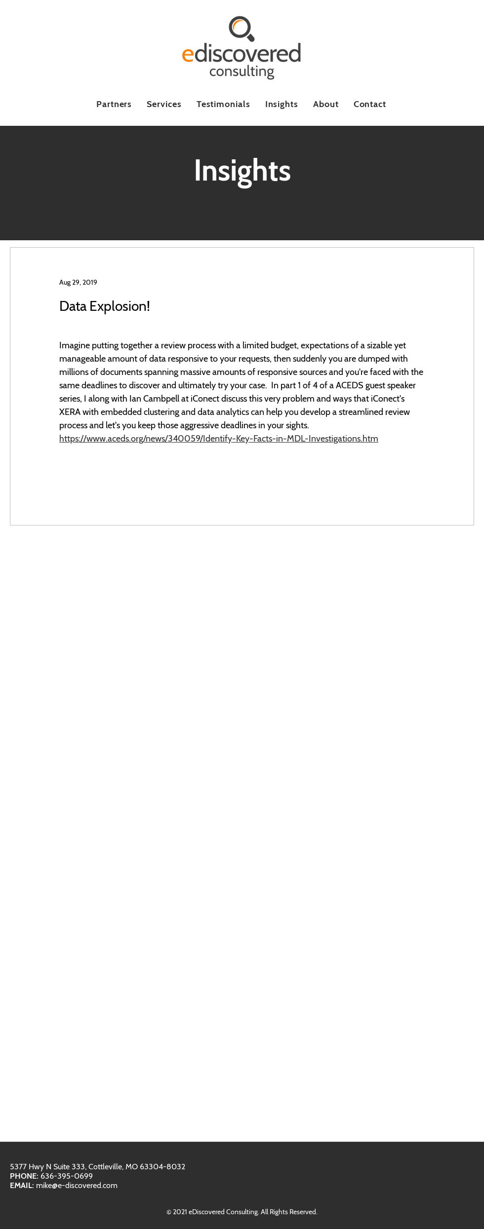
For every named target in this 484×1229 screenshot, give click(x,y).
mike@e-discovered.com (77, 1185)
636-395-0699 (66, 1176)
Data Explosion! (104, 306)
